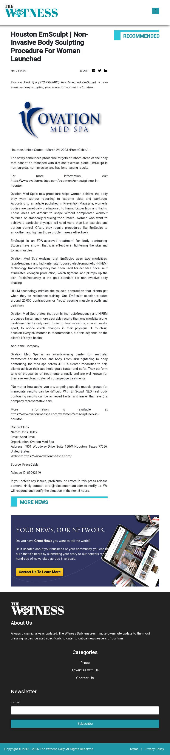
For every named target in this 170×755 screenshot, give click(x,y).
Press (85, 663)
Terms (134, 749)
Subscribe (85, 724)
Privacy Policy (154, 749)
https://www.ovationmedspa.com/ (48, 456)
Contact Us (85, 678)
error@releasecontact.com (64, 486)
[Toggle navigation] (155, 11)
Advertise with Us (85, 670)
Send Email (27, 437)
